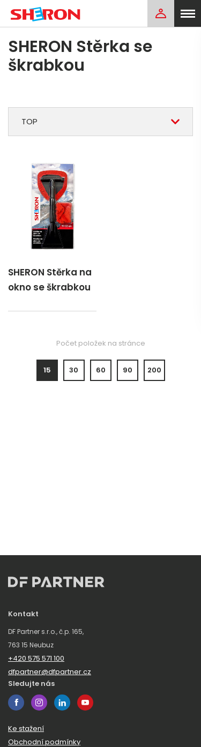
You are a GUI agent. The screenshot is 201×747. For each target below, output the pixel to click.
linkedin (62, 702)
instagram (39, 702)
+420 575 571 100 (36, 658)
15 (47, 370)
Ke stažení (26, 728)
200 (154, 370)
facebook (16, 702)
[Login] (160, 13)
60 (101, 370)
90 (127, 370)
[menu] (187, 13)
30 (73, 370)
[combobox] (100, 121)
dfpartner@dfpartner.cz (49, 672)
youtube (85, 702)
